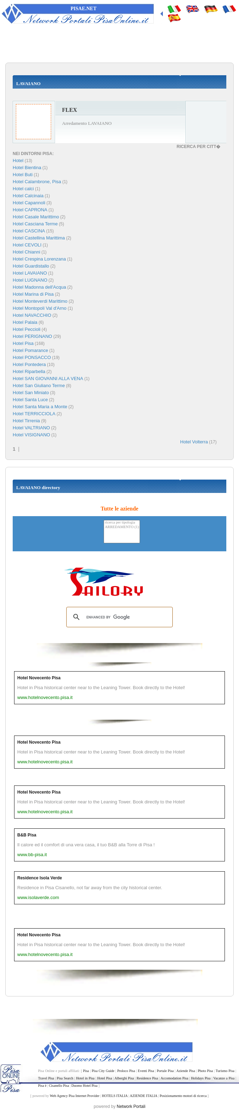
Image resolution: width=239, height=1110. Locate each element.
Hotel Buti (22, 174)
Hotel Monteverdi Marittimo (40, 301)
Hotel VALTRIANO (31, 427)
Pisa (86, 1071)
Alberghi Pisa (124, 1078)
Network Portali (131, 1106)
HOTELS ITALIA (115, 1096)
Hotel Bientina (27, 167)
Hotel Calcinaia (28, 195)
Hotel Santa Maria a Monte (40, 406)
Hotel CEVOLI (27, 245)
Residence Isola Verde (39, 877)
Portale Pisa (165, 1071)
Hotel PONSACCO (32, 357)
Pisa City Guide (103, 1071)
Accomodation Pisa (174, 1078)
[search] (118, 617)
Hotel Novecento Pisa (39, 677)
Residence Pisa (147, 1078)
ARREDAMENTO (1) (122, 527)
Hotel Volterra (194, 441)
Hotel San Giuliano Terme (39, 385)
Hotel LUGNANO (30, 280)
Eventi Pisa (146, 1071)
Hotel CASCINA (29, 230)
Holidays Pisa (201, 1078)
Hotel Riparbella (29, 371)
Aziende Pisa (185, 1071)
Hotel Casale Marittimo (36, 216)
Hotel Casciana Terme (35, 223)
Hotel (19, 160)
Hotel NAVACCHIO (32, 315)
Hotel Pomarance (30, 350)
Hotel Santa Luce (30, 399)
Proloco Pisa (126, 1071)
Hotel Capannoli (29, 202)
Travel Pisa (46, 1078)
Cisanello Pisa (59, 1085)
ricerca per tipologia (122, 522)
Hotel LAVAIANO (30, 273)
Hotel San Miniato (31, 392)
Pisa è (42, 1085)
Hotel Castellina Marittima (39, 237)
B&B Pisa (26, 835)
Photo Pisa (205, 1071)
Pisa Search (65, 1078)
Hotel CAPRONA (30, 209)
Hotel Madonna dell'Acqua (39, 287)
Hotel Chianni (26, 252)
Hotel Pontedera (29, 364)
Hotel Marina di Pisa (33, 294)
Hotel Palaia (25, 322)
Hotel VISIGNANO (31, 434)
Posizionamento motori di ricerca (183, 1096)
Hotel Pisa (23, 343)
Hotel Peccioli (27, 329)
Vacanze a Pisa (223, 1078)
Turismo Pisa (225, 1071)
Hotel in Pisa (85, 1078)
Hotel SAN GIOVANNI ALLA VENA (48, 378)
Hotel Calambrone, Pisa (37, 181)
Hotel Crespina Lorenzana (39, 259)
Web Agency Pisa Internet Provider (74, 1096)
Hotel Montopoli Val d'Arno (40, 308)
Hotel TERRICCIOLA (34, 413)
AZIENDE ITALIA (143, 1096)
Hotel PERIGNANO (32, 336)
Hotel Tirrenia (26, 420)
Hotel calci (23, 188)
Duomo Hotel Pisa (85, 1085)
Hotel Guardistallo (31, 266)
